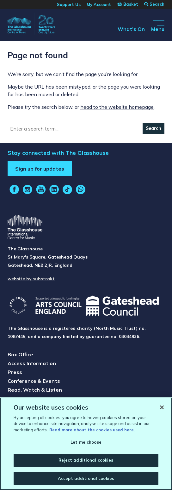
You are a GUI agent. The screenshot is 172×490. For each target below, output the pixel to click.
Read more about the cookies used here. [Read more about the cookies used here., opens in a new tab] (92, 431)
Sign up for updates (39, 169)
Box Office (20, 354)
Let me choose (86, 443)
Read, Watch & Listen (35, 390)
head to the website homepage (117, 107)
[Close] (162, 409)
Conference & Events (34, 381)
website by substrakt (31, 279)
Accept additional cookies (86, 480)
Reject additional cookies (85, 461)
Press (15, 372)
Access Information (32, 363)
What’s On (131, 29)
